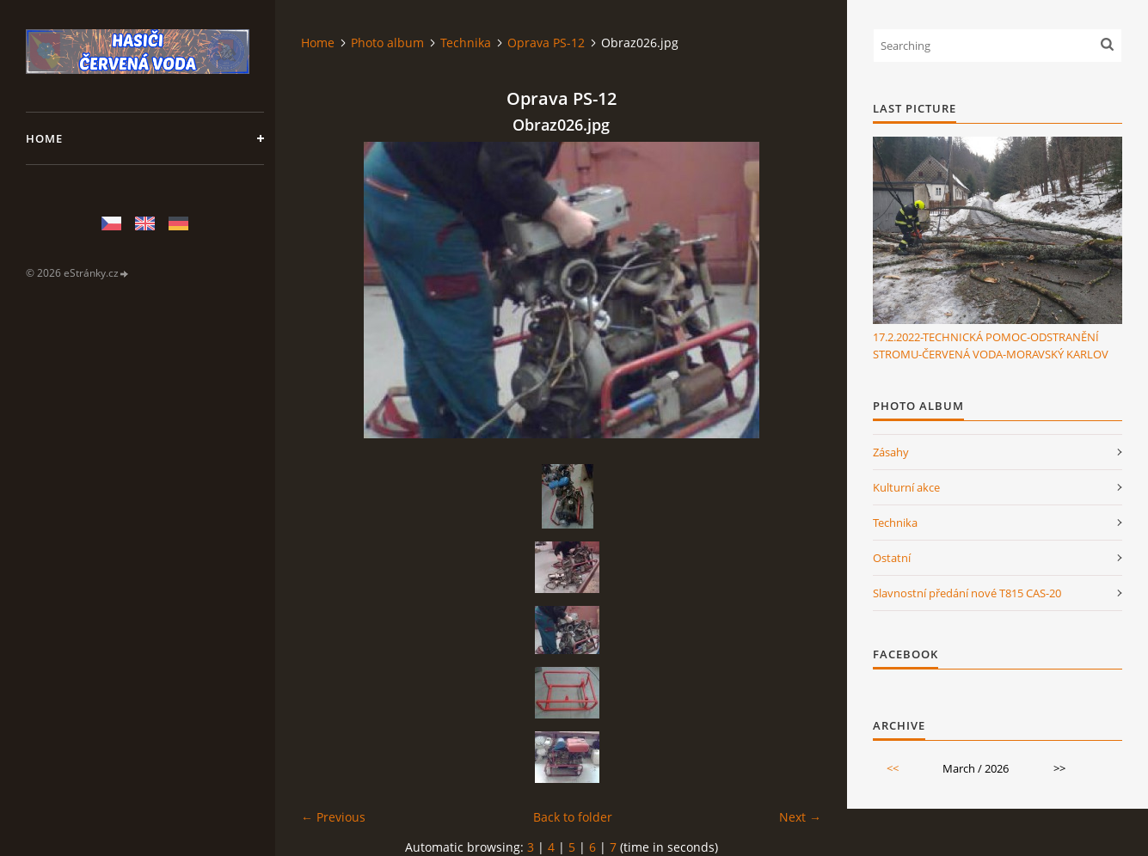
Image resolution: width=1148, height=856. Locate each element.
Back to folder (572, 817)
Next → (800, 817)
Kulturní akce (906, 487)
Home (44, 138)
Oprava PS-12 (546, 42)
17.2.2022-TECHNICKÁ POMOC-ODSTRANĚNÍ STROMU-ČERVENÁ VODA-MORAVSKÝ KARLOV (990, 345)
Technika (465, 42)
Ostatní (892, 558)
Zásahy (891, 452)
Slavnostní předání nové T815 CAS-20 (967, 593)
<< (893, 768)
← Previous (333, 817)
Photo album (387, 42)
